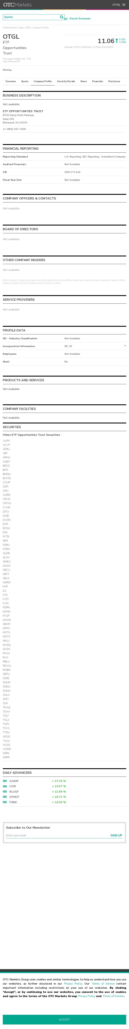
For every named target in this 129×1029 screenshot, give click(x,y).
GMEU (7, 562)
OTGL (28, 27)
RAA (5, 657)
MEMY (7, 624)
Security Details (66, 81)
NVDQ (7, 645)
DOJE (6, 516)
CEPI (6, 487)
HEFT (6, 574)
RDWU (7, 666)
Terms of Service (103, 984)
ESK (5, 532)
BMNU (7, 474)
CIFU (6, 491)
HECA (6, 570)
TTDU (6, 732)
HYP (5, 587)
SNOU (7, 691)
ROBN (6, 670)
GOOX (7, 566)
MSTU (6, 632)
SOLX (6, 695)
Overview (10, 81)
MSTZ (6, 637)
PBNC (13, 802)
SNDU (6, 687)
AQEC (6, 462)
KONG (6, 612)
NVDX (6, 649)
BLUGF (14, 792)
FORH (6, 549)
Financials (97, 81)
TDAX (6, 712)
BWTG (7, 478)
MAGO (7, 620)
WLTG (6, 745)
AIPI (5, 453)
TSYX (6, 728)
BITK (5, 470)
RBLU (6, 662)
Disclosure (114, 81)
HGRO (7, 582)
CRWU (7, 503)
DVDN (7, 520)
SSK (5, 703)
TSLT (6, 716)
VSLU (6, 741)
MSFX (6, 628)
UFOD (6, 737)
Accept (64, 1019)
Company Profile (43, 81)
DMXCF (14, 797)
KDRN (6, 607)
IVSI (5, 595)
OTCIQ (116, 4)
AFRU (6, 449)
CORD (7, 495)
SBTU (6, 674)
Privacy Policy (73, 984)
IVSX (6, 603)
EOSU (6, 528)
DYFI (5, 524)
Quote (24, 81)
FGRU (6, 545)
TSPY (6, 724)
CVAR (6, 507)
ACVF (6, 445)
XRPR (6, 757)
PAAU (6, 653)
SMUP (6, 682)
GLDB (6, 553)
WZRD (7, 749)
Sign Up (116, 836)
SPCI (6, 699)
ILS (4, 591)
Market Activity (10, 27)
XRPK (6, 753)
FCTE (6, 537)
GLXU (6, 557)
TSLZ (6, 720)
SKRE (6, 678)
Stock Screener (78, 18)
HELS (6, 578)
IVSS (6, 599)
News (84, 81)
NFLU (6, 641)
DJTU (6, 512)
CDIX (12, 786)
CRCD (6, 499)
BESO (6, 466)
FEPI (5, 541)
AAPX (6, 441)
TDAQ (6, 707)
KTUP (6, 616)
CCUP (6, 482)
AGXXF (14, 781)
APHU (6, 457)
